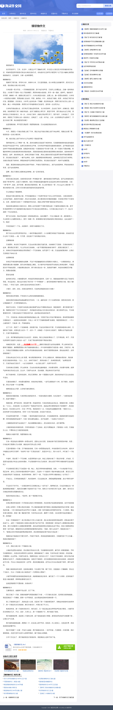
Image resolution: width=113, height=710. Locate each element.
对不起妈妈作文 (89, 137)
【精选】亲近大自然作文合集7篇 (94, 108)
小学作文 (12, 13)
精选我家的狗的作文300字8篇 (13, 684)
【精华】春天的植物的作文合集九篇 (95, 116)
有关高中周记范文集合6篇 (92, 124)
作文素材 (75, 13)
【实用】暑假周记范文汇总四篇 (94, 120)
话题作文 (54, 13)
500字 (85, 149)
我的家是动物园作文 (46, 681)
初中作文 (23, 13)
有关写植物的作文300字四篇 (93, 45)
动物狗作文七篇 (13, 697)
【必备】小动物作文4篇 (47, 693)
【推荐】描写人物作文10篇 (92, 79)
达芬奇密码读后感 (90, 66)
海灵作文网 (54, 707)
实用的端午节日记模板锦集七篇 (94, 41)
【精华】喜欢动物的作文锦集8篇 (50, 687)
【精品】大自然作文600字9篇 (93, 91)
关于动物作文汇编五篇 (66, 697)
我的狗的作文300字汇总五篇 (48, 684)
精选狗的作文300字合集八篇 (13, 690)
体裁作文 (44, 13)
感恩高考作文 (88, 87)
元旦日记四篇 (88, 83)
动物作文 (24, 18)
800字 (85, 162)
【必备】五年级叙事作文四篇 (93, 70)
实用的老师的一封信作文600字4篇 (95, 54)
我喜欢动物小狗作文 (10, 687)
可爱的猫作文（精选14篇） (12, 681)
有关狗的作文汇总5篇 (46, 690)
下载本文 (51, 30)
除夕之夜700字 (88, 141)
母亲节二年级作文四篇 (91, 58)
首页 (3, 13)
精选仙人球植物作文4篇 (91, 128)
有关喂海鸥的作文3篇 (11, 693)
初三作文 (87, 157)
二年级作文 (87, 145)
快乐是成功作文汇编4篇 (91, 33)
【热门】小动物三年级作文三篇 (94, 112)
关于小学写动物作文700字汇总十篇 (15, 678)
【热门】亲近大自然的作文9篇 (94, 104)
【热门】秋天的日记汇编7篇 (93, 37)
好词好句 (87, 153)
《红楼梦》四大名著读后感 (92, 133)
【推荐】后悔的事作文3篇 (92, 50)
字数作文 (65, 13)
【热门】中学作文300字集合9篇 (94, 62)
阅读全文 (44, 30)
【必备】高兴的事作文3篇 (92, 74)
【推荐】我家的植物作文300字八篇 (95, 29)
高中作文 (33, 13)
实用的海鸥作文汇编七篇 (47, 678)
